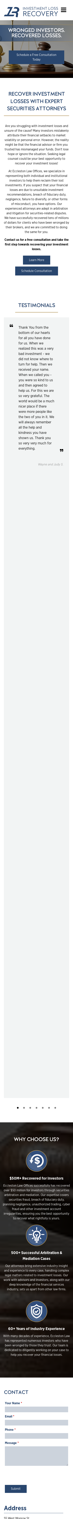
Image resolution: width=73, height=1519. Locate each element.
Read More (17, 1111)
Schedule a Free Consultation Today (36, 57)
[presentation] (34, 907)
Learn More (36, 260)
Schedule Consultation (36, 271)
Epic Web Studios (49, 1511)
